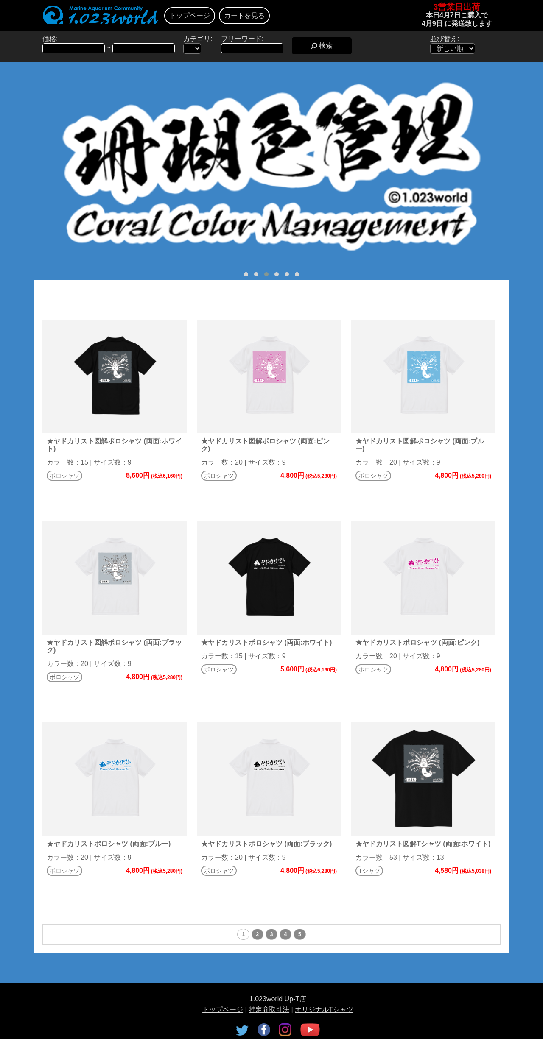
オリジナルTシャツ (324, 1009)
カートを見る (244, 15)
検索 (322, 45)
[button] (246, 274)
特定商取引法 (269, 1009)
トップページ (189, 15)
